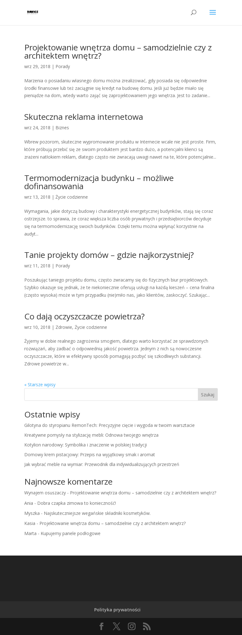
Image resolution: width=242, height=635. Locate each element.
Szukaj (207, 395)
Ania (28, 503)
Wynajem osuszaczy (45, 493)
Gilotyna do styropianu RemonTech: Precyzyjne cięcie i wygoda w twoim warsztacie (109, 425)
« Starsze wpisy (39, 384)
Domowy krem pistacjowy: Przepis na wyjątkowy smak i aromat (89, 454)
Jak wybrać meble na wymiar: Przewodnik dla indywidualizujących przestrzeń (101, 464)
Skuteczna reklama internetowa (83, 116)
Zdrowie (63, 327)
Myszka (32, 513)
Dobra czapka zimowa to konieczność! (76, 503)
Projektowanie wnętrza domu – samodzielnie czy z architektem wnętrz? (118, 51)
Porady (62, 66)
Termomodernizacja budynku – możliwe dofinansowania (99, 182)
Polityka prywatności (117, 610)
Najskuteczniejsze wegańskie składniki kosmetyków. (97, 513)
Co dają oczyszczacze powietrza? (84, 316)
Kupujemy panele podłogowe (71, 533)
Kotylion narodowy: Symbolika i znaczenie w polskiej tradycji (85, 445)
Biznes (62, 128)
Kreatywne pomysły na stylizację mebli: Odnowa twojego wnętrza (91, 435)
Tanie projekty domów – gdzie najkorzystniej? (109, 254)
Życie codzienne (71, 197)
